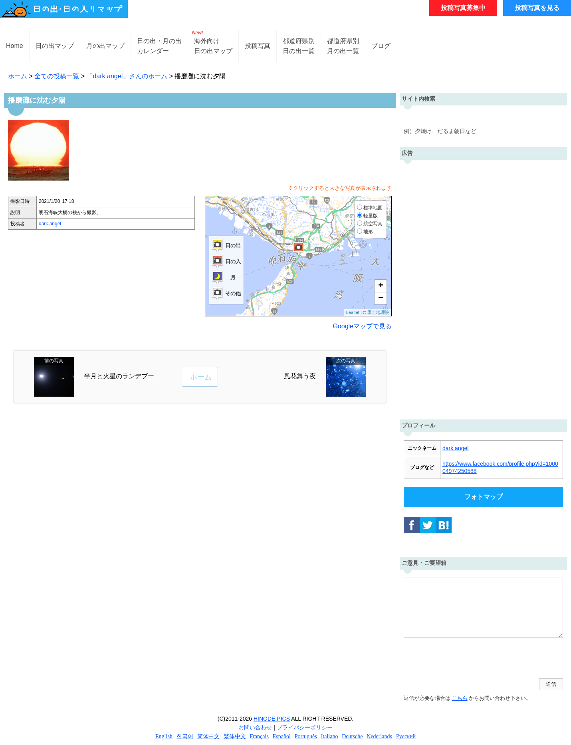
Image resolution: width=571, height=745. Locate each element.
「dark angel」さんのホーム (126, 76)
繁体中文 (235, 736)
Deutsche (352, 736)
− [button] (380, 298)
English (163, 736)
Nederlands (379, 736)
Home (14, 45)
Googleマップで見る (362, 326)
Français (259, 736)
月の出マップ (105, 45)
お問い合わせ (255, 727)
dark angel (50, 223)
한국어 (184, 736)
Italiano (329, 736)
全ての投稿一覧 (56, 76)
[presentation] (464, 658)
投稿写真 (257, 45)
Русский (406, 736)
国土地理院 (378, 312)
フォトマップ (483, 496)
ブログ (381, 45)
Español (282, 736)
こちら (460, 698)
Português (306, 736)
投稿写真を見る (537, 7)
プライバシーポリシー (305, 727)
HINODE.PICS (272, 718)
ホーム (17, 76)
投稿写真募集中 (463, 7)
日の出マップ (55, 45)
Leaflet (352, 312)
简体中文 (208, 736)
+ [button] (380, 286)
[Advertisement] (483, 287)
